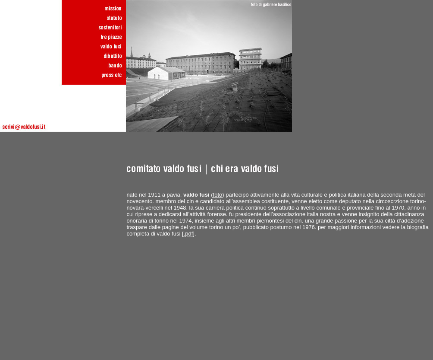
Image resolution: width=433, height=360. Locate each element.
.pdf (188, 233)
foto (218, 194)
